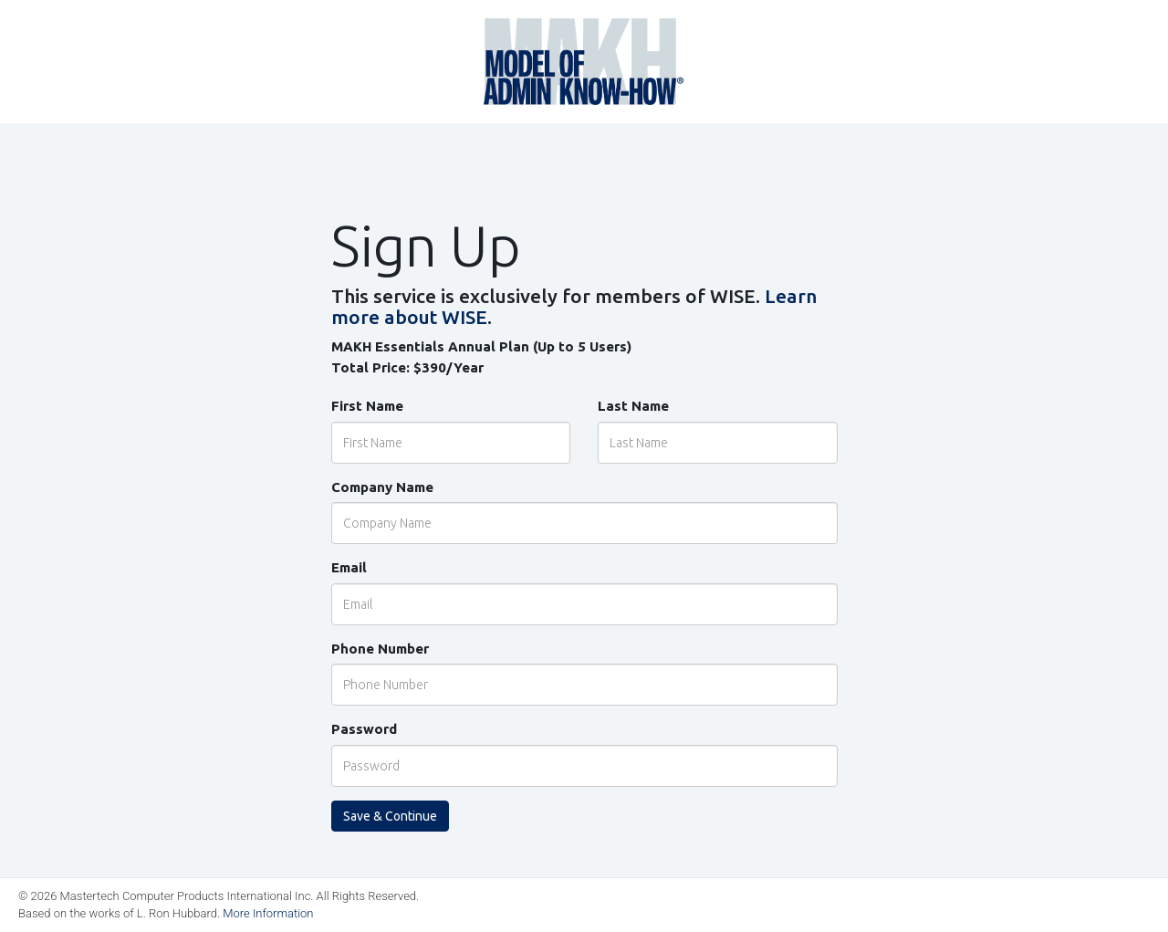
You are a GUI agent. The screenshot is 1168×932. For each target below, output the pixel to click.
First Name (367, 406)
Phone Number (380, 648)
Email (349, 567)
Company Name (382, 487)
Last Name (633, 406)
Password (364, 729)
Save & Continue (390, 816)
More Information (268, 913)
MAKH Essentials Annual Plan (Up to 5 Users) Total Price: (481, 357)
